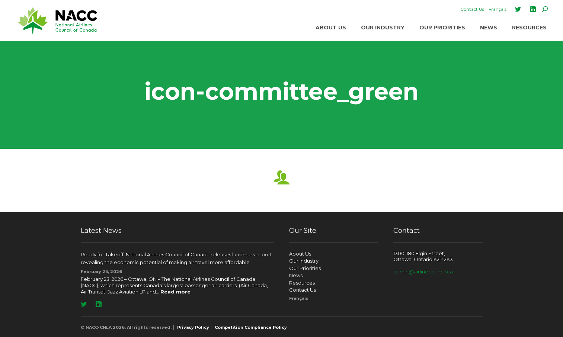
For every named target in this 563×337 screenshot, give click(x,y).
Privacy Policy (193, 327)
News (488, 27)
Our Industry (382, 27)
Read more (175, 292)
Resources (529, 27)
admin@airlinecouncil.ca (423, 272)
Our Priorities (442, 27)
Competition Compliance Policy (251, 327)
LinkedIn (532, 9)
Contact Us (472, 9)
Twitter (518, 9)
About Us (331, 27)
